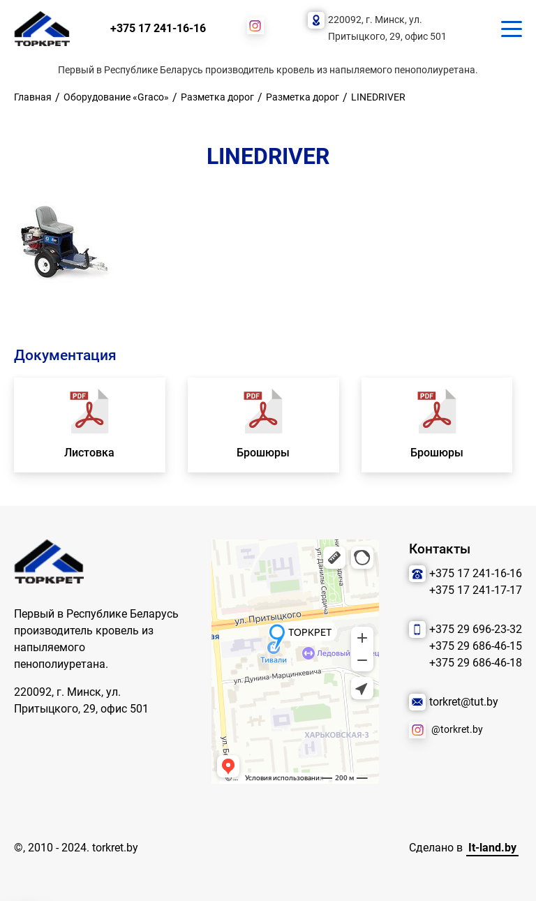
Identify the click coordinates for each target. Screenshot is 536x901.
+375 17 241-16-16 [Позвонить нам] (158, 28)
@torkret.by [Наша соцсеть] (457, 730)
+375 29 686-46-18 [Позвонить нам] (475, 662)
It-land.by (492, 847)
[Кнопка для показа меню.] (511, 28)
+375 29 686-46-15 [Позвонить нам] (475, 646)
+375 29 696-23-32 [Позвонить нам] (475, 629)
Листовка (89, 452)
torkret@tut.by (463, 701)
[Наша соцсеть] (255, 25)
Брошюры (263, 452)
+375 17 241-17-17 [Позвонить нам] (475, 590)
